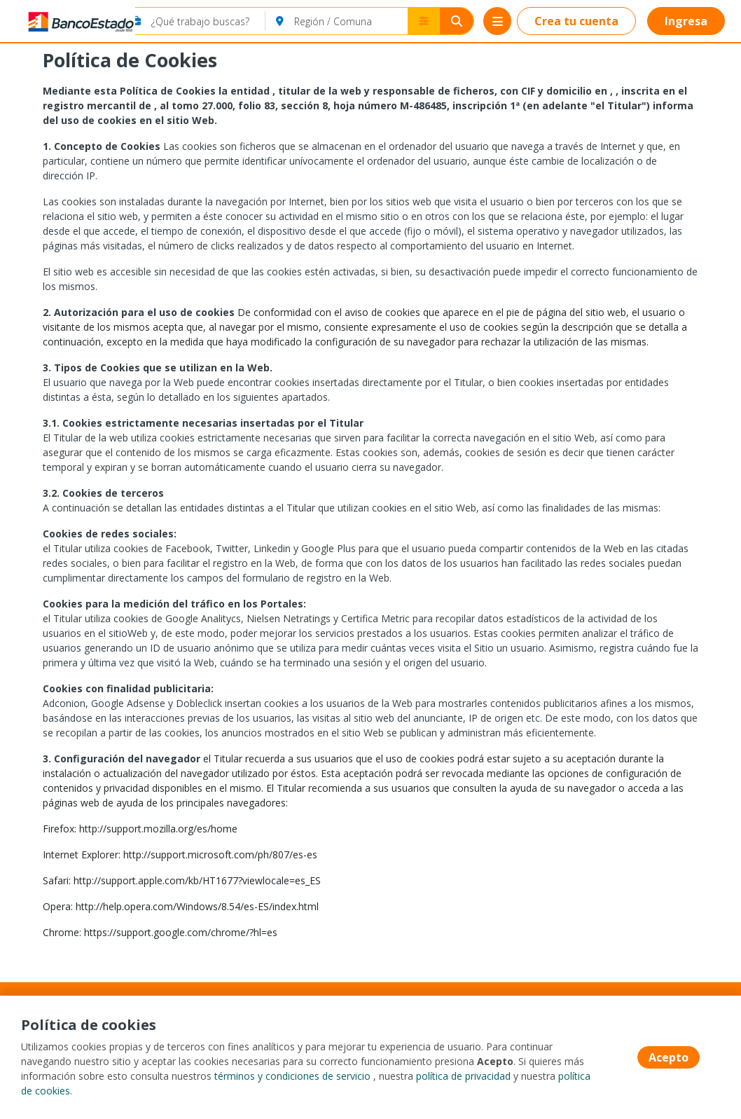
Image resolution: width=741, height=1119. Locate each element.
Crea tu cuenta (576, 21)
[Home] (61, 21)
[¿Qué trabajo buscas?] (208, 21)
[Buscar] (456, 21)
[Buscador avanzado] (424, 21)
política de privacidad (463, 1076)
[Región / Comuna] (351, 21)
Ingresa (686, 21)
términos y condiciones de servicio (292, 1076)
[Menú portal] (497, 21)
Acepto (668, 1057)
